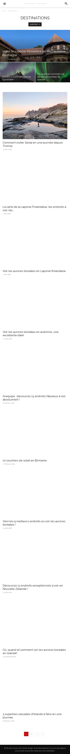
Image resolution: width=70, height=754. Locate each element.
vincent (5, 59)
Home (3, 11)
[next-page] (42, 734)
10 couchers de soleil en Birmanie (25, 460)
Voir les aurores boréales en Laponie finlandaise (34, 271)
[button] (66, 3)
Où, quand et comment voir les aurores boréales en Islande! (50, 77)
